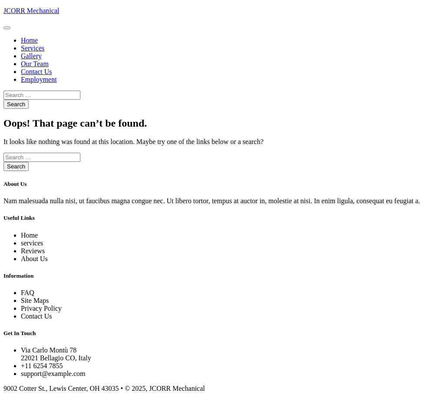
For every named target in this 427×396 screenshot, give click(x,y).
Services (32, 48)
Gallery (31, 56)
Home (29, 40)
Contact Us (36, 71)
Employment (39, 79)
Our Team (35, 63)
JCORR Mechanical (31, 10)
